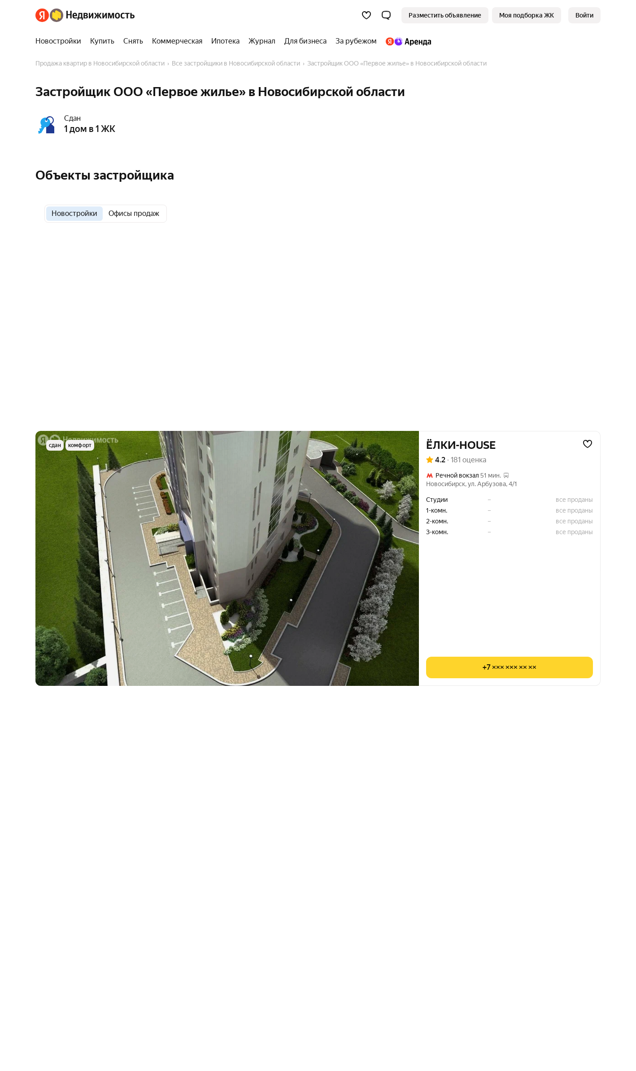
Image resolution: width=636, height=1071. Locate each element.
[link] (584, 15)
